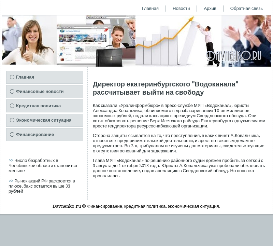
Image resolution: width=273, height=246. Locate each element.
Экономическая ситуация (44, 120)
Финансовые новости (40, 91)
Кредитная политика (38, 105)
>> (11, 160)
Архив (210, 8)
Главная (150, 8)
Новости (181, 8)
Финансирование (35, 134)
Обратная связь (246, 8)
